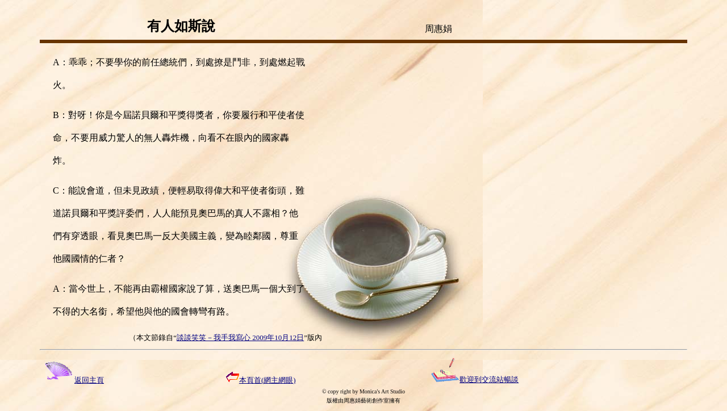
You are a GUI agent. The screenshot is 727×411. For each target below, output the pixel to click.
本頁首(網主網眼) (261, 380)
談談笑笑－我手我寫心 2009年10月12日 (240, 337)
